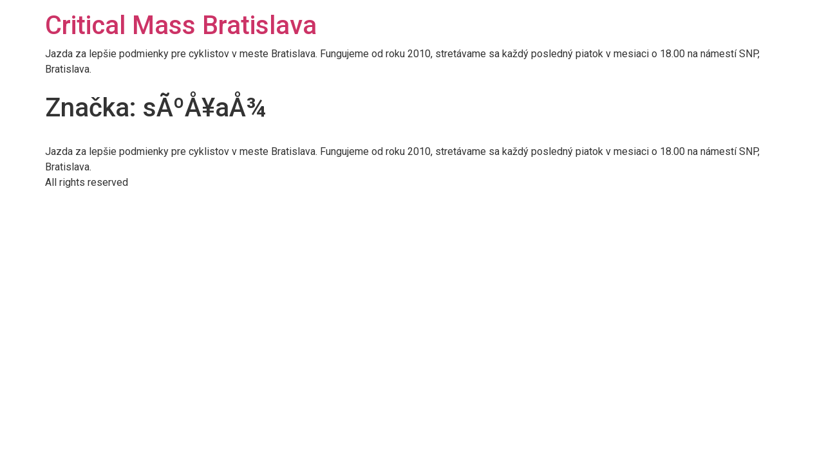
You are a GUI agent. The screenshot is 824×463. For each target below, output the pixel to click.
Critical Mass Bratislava (181, 25)
